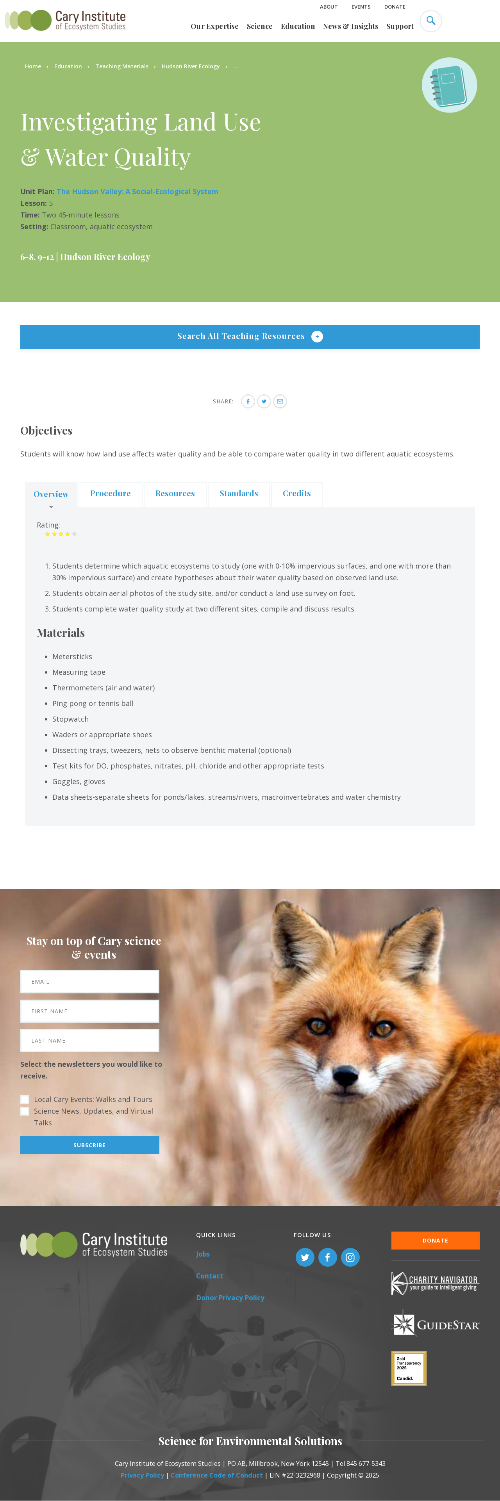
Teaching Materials (121, 66)
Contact (209, 1275)
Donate (394, 6)
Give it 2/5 (54, 534)
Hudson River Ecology (191, 66)
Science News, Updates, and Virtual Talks (93, 1116)
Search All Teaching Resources (242, 335)
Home (33, 66)
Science (260, 26)
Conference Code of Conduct (217, 1475)
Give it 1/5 (48, 534)
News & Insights (351, 26)
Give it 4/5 (67, 534)
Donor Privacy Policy (230, 1297)
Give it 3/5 (61, 534)
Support (400, 26)
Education (298, 26)
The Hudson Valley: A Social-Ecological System (137, 191)
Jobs (203, 1254)
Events (361, 6)
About (329, 6)
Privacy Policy (142, 1475)
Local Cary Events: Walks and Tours (93, 1099)
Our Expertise (215, 26)
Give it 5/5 (74, 534)
